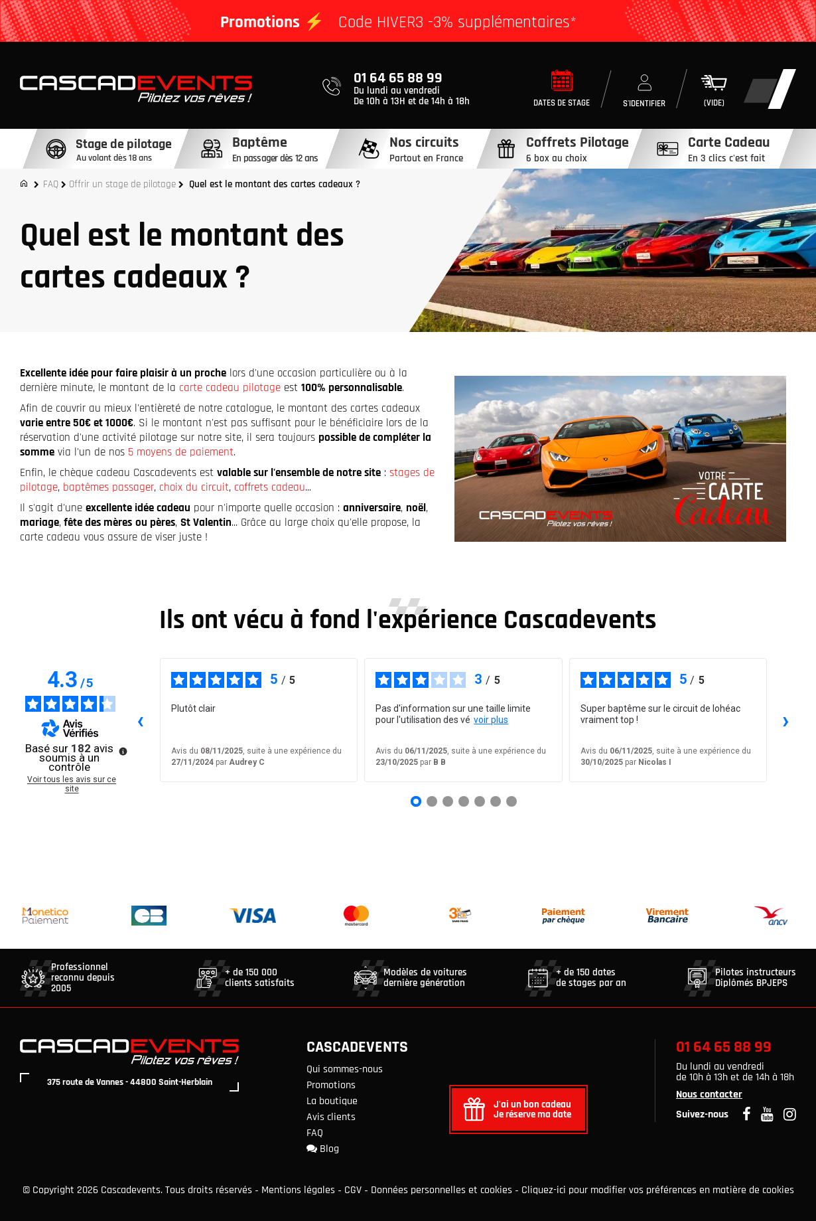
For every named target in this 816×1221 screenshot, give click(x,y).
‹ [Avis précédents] (140, 720)
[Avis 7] (511, 801)
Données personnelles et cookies (441, 1190)
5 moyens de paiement (181, 452)
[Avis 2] (432, 801)
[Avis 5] (479, 801)
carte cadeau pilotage (230, 387)
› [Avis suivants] (785, 720)
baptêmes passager (108, 487)
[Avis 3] (447, 801)
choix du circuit (194, 487)
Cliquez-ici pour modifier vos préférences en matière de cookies (657, 1190)
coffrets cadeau (269, 487)
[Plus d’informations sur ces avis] (122, 750)
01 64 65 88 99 (724, 1047)
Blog (322, 1149)
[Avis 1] (416, 801)
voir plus (491, 719)
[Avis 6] (495, 801)
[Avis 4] (463, 801)
